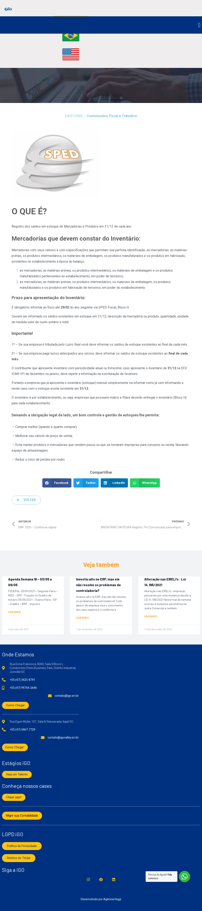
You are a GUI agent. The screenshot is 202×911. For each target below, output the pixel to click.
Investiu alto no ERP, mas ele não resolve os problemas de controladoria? (98, 585)
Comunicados (97, 116)
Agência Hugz (112, 899)
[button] (199, 25)
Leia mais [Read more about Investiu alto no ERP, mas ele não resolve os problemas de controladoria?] (82, 617)
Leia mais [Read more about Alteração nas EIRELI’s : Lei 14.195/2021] (150, 616)
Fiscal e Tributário (123, 116)
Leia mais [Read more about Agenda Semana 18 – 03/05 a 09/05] (14, 612)
